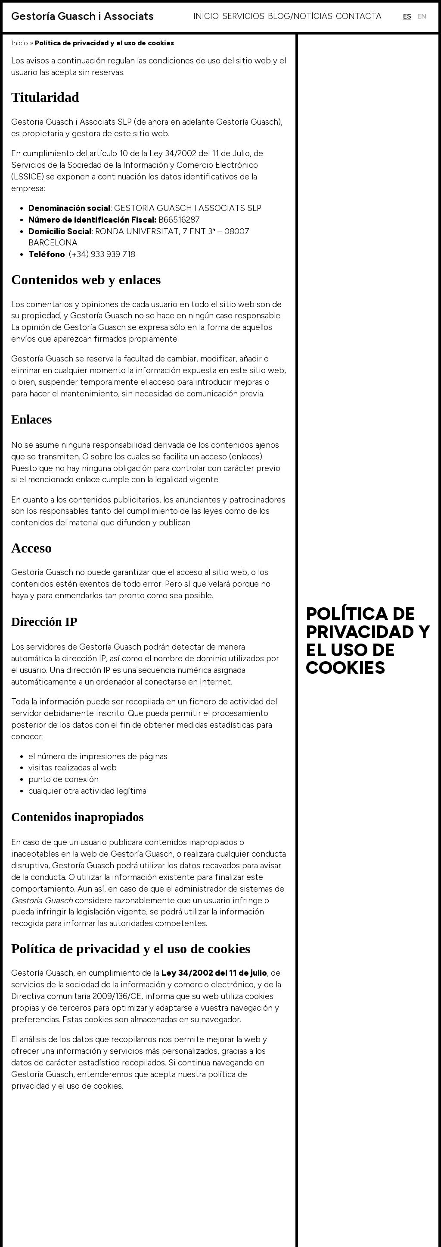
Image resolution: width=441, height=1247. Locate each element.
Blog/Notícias (300, 16)
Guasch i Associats (82, 16)
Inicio (206, 16)
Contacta (359, 16)
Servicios (243, 16)
